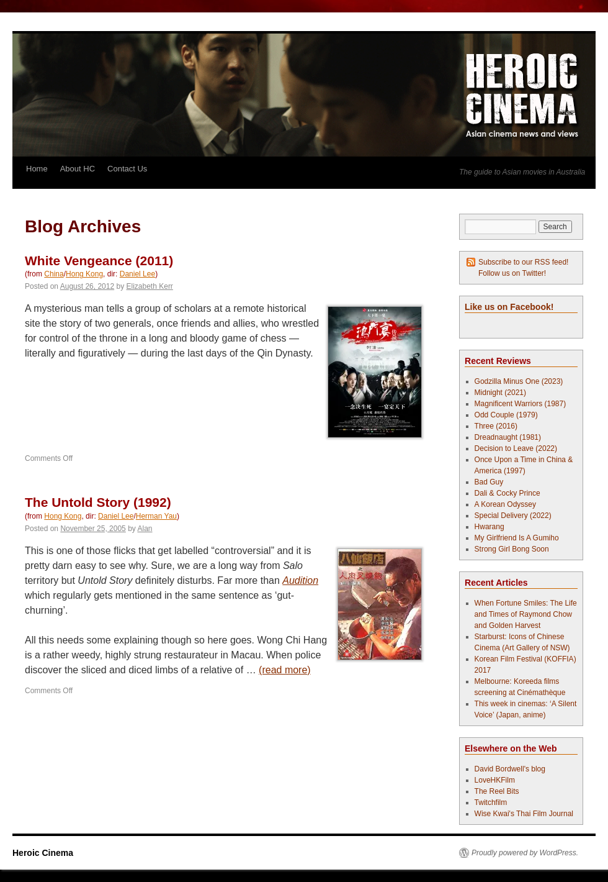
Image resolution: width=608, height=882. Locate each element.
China (53, 274)
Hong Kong (84, 274)
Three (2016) (496, 426)
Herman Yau (156, 516)
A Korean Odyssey (505, 504)
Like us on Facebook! (509, 307)
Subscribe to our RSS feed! (523, 262)
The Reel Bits (497, 791)
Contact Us (127, 168)
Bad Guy (489, 482)
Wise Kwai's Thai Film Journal (524, 813)
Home (37, 168)
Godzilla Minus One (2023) (519, 381)
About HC (77, 168)
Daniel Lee (137, 274)
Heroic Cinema (42, 853)
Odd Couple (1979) (506, 415)
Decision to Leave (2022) (516, 448)
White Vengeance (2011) (99, 260)
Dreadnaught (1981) (508, 437)
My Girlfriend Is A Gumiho (517, 538)
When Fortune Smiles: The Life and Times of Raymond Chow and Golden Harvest (526, 614)
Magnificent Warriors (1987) (520, 403)
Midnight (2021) (500, 392)
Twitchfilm (491, 802)
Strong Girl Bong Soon (512, 549)
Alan (145, 528)
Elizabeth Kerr (150, 286)
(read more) (285, 670)
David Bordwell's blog (510, 769)
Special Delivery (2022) (513, 515)
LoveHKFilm (495, 780)
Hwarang (489, 526)
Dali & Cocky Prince (507, 493)
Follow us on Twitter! (512, 273)
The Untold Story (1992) (98, 502)
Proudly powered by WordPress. (525, 852)
